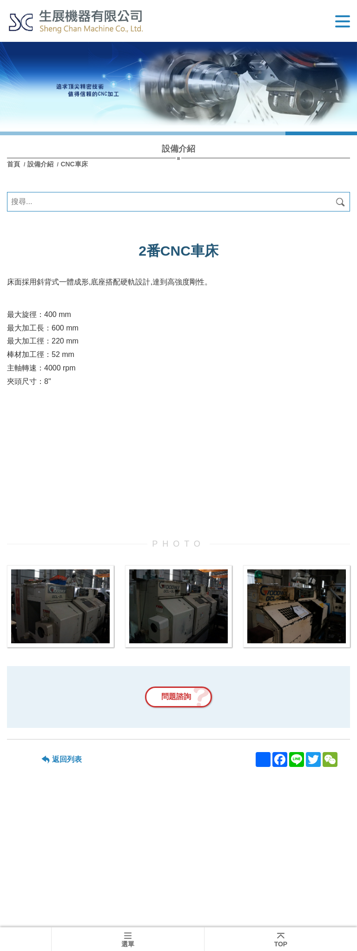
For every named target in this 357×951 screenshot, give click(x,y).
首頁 (14, 164)
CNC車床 (73, 164)
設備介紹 (41, 164)
